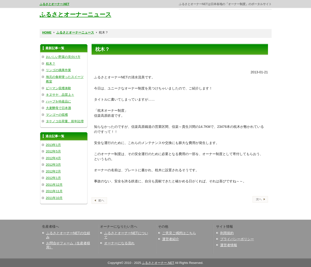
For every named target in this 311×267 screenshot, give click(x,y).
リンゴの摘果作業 (58, 70)
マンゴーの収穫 (57, 114)
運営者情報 (228, 245)
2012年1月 (53, 178)
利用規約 (227, 233)
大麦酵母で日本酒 (58, 108)
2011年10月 (54, 198)
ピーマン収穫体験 (58, 88)
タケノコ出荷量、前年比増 (65, 121)
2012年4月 (53, 158)
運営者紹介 (170, 239)
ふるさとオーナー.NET (54, 4)
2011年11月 (54, 191)
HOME (47, 32)
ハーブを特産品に (58, 101)
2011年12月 (54, 184)
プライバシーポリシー (237, 239)
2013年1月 (53, 145)
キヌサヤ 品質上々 (60, 94)
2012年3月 (53, 164)
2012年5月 (53, 151)
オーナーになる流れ (119, 243)
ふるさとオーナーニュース (75, 14)
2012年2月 (53, 171)
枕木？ (50, 63)
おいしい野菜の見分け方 (63, 57)
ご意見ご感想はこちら (179, 233)
